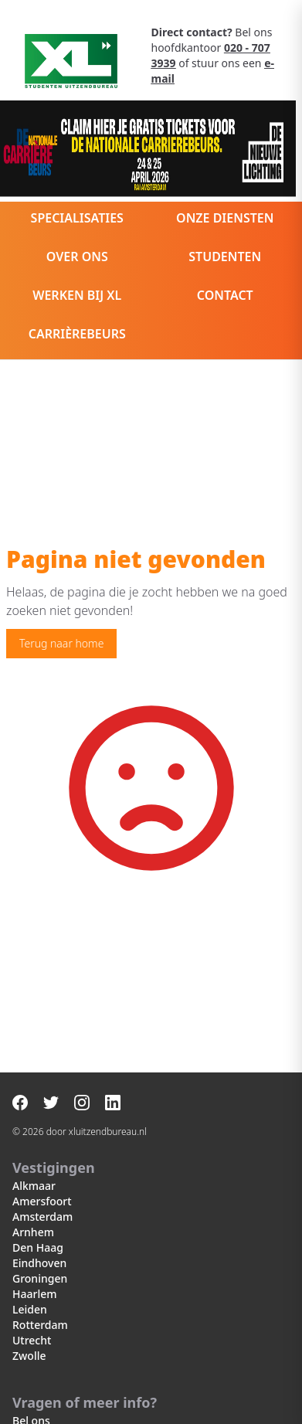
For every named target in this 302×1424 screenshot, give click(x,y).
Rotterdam (40, 1324)
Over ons (77, 256)
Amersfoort (42, 1201)
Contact (225, 295)
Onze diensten (224, 217)
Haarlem (34, 1293)
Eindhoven (39, 1263)
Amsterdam (42, 1216)
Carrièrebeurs (77, 333)
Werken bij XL (76, 295)
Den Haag (37, 1247)
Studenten (224, 256)
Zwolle (29, 1355)
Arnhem (33, 1232)
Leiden (29, 1309)
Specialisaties (77, 217)
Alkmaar (34, 1185)
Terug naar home (61, 643)
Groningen (39, 1278)
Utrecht (31, 1340)
